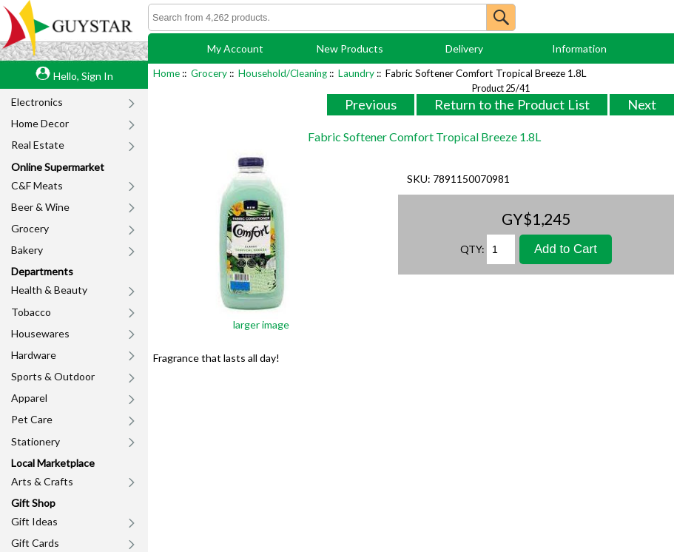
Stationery (35, 441)
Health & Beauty (49, 289)
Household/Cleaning (282, 73)
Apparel (29, 397)
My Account (235, 48)
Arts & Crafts (42, 481)
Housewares (40, 333)
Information (579, 48)
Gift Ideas (34, 521)
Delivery (464, 48)
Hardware (33, 355)
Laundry (356, 73)
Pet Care (32, 419)
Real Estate (37, 144)
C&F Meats (37, 185)
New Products (350, 48)
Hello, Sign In (83, 76)
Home (166, 73)
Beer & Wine (40, 207)
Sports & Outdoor (53, 376)
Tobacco (31, 312)
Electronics (37, 101)
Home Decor (40, 123)
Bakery (27, 249)
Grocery (30, 228)
